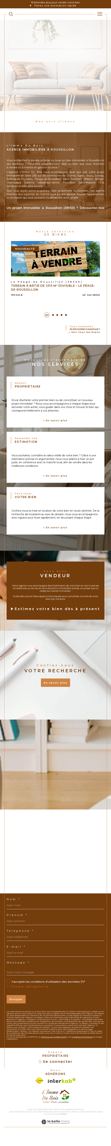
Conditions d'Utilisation (82, 1047)
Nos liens (97, 1122)
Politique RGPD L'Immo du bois (70, 1122)
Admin (88, 1122)
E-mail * (16, 956)
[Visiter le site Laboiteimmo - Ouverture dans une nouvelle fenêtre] (55, 1135)
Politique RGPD (51, 1124)
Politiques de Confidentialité (53, 1047)
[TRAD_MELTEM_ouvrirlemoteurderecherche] (11, 14)
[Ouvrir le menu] (99, 14)
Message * (18, 972)
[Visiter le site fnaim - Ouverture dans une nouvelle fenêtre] (39, 1091)
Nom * (13, 909)
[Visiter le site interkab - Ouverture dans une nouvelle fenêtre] (62, 1090)
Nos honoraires (16, 1122)
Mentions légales (46, 1122)
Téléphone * (20, 941)
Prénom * (17, 925)
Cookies (63, 1124)
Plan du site (31, 1122)
